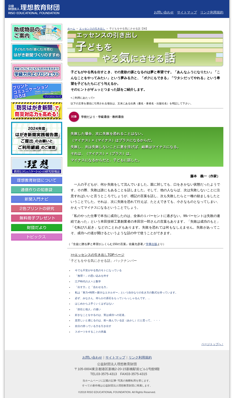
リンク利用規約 (211, 12)
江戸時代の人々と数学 (88, 281)
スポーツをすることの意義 (90, 331)
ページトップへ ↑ (212, 344)
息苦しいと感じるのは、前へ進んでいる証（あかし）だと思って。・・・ (118, 320)
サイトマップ (187, 12)
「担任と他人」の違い (88, 309)
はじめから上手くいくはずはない (94, 303)
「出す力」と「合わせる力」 (92, 287)
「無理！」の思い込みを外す (92, 275)
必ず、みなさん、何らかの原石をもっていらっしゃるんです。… (112, 298)
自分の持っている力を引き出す (93, 326)
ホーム (71, 28)
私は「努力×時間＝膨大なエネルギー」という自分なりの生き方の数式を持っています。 (126, 292)
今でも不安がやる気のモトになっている (98, 270)
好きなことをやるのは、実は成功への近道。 (101, 314)
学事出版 (151, 244)
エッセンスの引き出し (92, 28)
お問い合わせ (164, 12)
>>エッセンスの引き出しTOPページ (97, 255)
